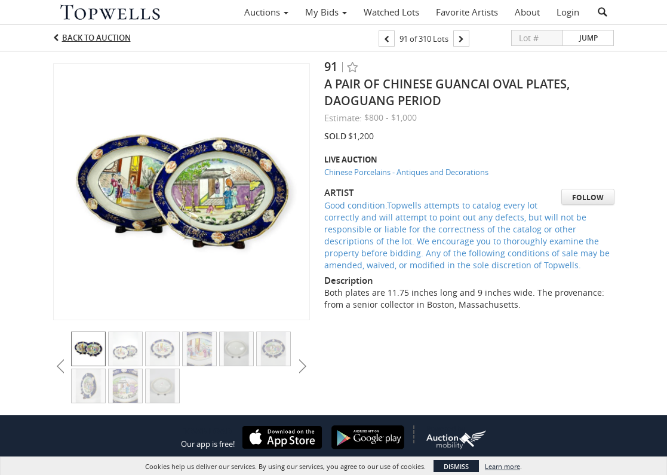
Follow (588, 197)
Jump (588, 38)
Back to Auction (96, 37)
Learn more (502, 466)
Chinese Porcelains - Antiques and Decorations (406, 172)
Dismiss (456, 466)
